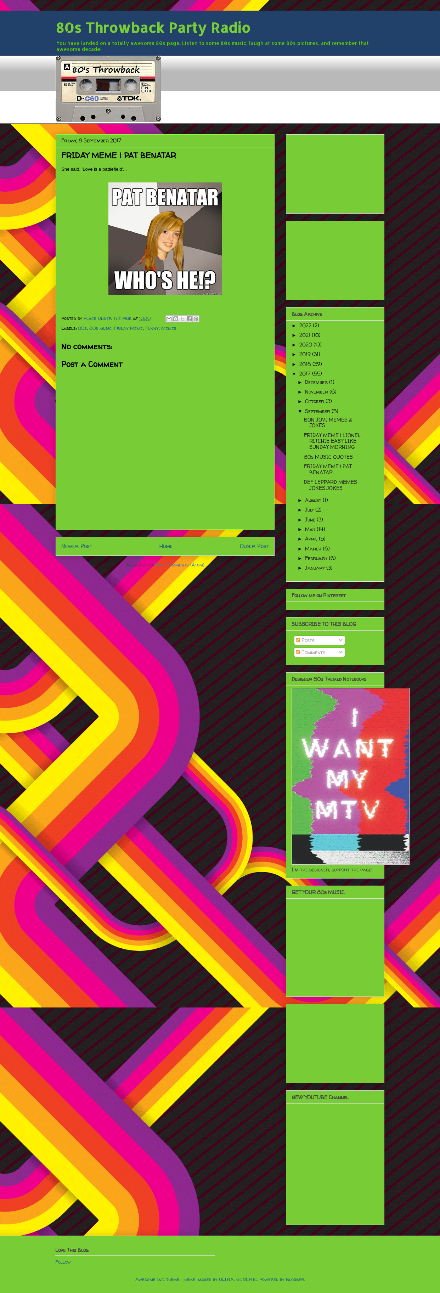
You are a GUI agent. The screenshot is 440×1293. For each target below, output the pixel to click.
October (315, 401)
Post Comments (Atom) (179, 564)
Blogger (295, 1279)
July (310, 509)
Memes (168, 328)
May (311, 529)
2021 (305, 335)
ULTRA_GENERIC (238, 1279)
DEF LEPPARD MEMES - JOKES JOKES (332, 485)
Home (166, 546)
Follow (63, 1262)
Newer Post (76, 546)
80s (82, 328)
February (317, 558)
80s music (100, 328)
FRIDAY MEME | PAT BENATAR (328, 469)
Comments (310, 652)
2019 (305, 354)
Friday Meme (128, 328)
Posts (305, 640)
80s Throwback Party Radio (153, 27)
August (314, 500)
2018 (305, 364)
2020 (306, 344)
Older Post (254, 546)
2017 (305, 373)
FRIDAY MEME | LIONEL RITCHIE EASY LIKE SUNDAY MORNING (332, 441)
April (312, 538)
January (315, 567)
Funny (152, 328)
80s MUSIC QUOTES (328, 456)
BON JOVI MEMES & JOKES (328, 422)
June (311, 519)
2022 (306, 325)
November (317, 391)
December (317, 382)
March (314, 548)
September (318, 411)
